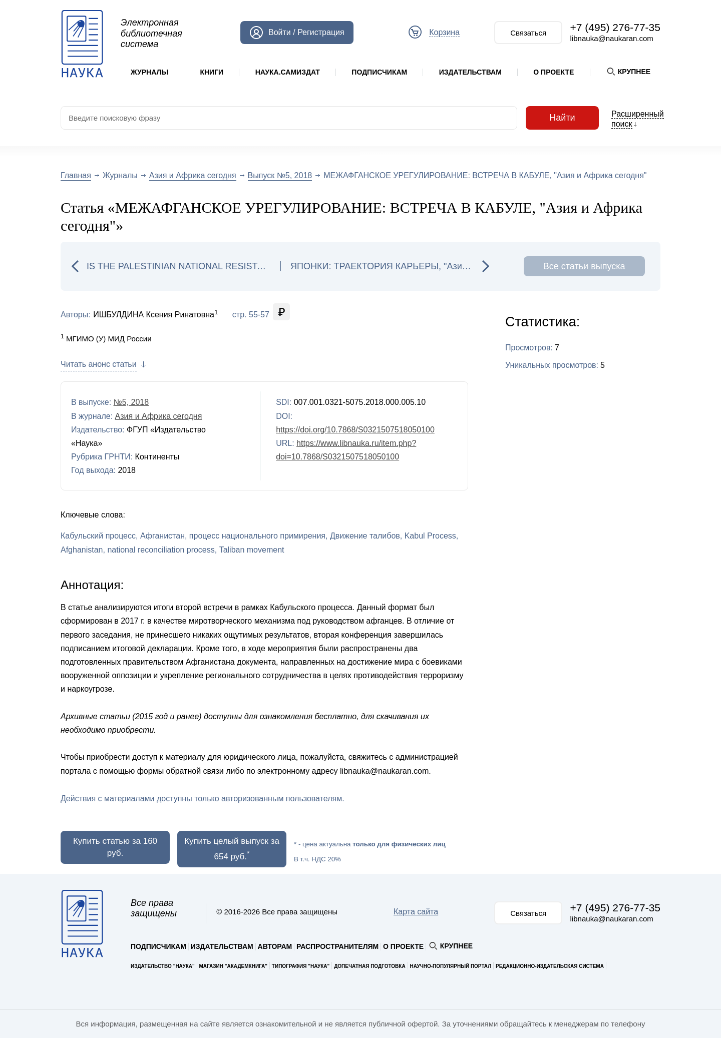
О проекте (553, 72)
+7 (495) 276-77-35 (615, 27)
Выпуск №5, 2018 (280, 175)
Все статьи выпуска (584, 266)
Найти (562, 118)
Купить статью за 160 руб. (115, 847)
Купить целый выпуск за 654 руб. (231, 848)
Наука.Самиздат (287, 72)
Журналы (149, 72)
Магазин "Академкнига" (233, 966)
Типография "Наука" (300, 966)
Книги (211, 72)
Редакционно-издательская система (550, 966)
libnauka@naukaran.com (611, 38)
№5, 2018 (131, 402)
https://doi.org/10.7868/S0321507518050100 (355, 429)
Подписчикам (379, 72)
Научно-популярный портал (450, 966)
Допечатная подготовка (370, 966)
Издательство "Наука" (163, 966)
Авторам (275, 946)
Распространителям (337, 946)
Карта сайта (416, 911)
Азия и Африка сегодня (192, 175)
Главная (76, 175)
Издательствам (470, 72)
